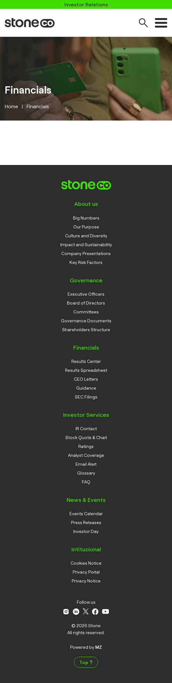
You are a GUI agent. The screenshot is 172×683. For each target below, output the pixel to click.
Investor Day (86, 531)
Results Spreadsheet (86, 370)
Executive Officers (86, 294)
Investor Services (86, 414)
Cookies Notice (86, 563)
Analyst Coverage (86, 455)
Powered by (86, 647)
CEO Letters (86, 379)
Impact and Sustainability (86, 244)
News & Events (86, 499)
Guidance (86, 388)
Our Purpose (86, 226)
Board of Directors (86, 302)
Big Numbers (86, 217)
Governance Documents (86, 320)
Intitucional (86, 549)
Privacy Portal (86, 572)
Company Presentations (86, 253)
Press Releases (86, 522)
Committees (86, 311)
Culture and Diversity (86, 235)
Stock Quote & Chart (86, 437)
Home (11, 106)
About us (86, 203)
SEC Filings (86, 396)
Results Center (86, 361)
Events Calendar (86, 513)
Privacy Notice (86, 580)
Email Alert (86, 464)
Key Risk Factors (86, 262)
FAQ (86, 481)
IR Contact (86, 428)
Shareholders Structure (86, 329)
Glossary (86, 473)
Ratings (86, 446)
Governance (86, 280)
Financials (86, 347)
